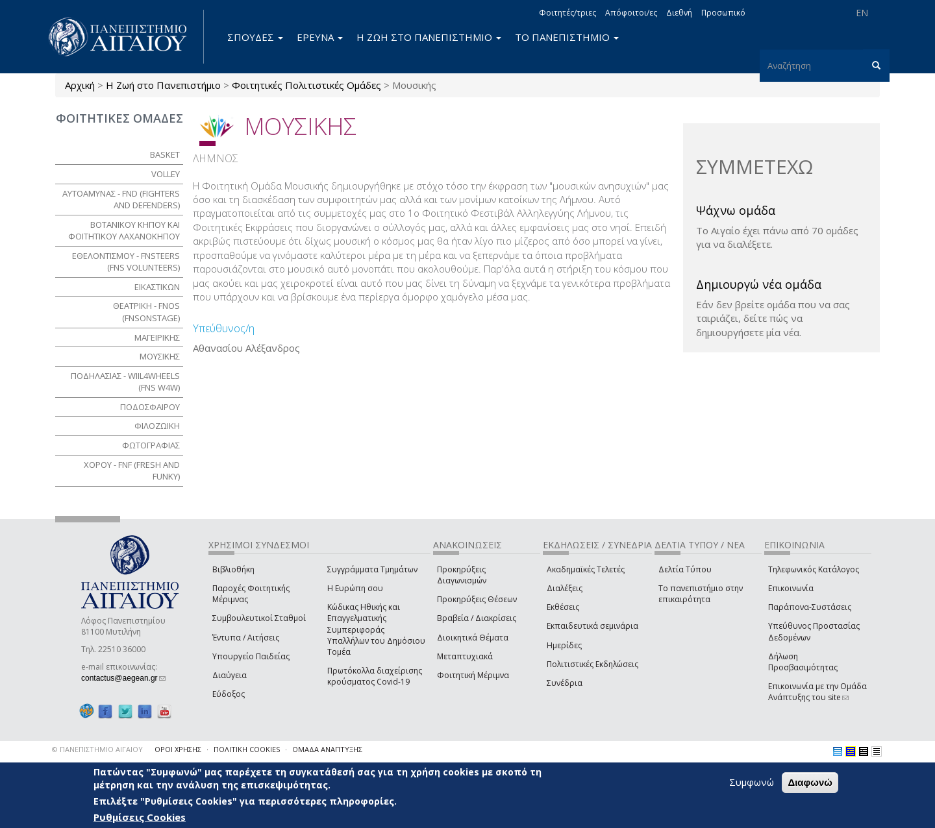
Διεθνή (679, 12)
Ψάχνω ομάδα (735, 210)
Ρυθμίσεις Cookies (140, 816)
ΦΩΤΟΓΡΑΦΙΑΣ (151, 445)
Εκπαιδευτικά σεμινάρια (592, 625)
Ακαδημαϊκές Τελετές (586, 569)
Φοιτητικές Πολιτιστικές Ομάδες (306, 85)
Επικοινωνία (791, 588)
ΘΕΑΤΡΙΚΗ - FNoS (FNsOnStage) (146, 312)
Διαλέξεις (564, 588)
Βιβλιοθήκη (233, 569)
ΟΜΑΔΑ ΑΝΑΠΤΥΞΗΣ (327, 749)
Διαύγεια (229, 675)
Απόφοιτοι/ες (631, 12)
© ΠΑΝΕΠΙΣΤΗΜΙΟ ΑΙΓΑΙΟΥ (97, 749)
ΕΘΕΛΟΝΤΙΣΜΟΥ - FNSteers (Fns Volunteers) (126, 262)
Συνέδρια (564, 682)
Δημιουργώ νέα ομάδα (758, 284)
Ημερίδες (564, 645)
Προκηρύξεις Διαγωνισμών (461, 575)
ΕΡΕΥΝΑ (320, 36)
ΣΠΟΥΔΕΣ (255, 36)
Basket (165, 154)
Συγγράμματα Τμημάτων (372, 569)
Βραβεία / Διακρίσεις (476, 618)
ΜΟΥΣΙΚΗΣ (160, 356)
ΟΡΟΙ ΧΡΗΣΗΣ (178, 749)
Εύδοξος (228, 694)
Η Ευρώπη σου (355, 588)
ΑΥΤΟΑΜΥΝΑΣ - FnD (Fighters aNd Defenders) (121, 200)
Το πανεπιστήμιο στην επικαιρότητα (700, 594)
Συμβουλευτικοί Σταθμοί (259, 618)
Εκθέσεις (563, 607)
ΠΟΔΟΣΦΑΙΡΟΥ (150, 407)
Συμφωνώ (751, 781)
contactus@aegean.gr (123, 678)
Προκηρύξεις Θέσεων (477, 599)
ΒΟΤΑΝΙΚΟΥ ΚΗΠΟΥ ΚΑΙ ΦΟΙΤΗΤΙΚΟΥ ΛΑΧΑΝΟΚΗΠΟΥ (124, 231)
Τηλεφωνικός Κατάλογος (813, 569)
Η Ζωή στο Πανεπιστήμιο (163, 85)
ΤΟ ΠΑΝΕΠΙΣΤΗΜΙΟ (567, 36)
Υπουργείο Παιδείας (251, 656)
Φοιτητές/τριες (567, 12)
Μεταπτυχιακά (465, 656)
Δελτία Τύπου (685, 569)
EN (862, 12)
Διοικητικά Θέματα (472, 637)
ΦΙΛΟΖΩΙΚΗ (157, 426)
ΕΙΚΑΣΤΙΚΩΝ (157, 287)
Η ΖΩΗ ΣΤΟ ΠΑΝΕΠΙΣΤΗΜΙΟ (428, 36)
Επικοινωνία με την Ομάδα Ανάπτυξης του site (817, 692)
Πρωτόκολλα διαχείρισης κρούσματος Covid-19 (374, 676)
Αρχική (80, 85)
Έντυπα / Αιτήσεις (245, 637)
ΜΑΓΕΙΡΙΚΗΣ (157, 337)
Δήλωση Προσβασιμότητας (803, 662)
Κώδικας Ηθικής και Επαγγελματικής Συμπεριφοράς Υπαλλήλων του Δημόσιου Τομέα (376, 629)
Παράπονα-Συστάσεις (809, 607)
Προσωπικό (723, 12)
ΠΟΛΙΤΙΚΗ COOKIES (247, 749)
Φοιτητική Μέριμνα (473, 675)
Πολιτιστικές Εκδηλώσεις (592, 664)
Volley (165, 174)
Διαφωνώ (810, 782)
